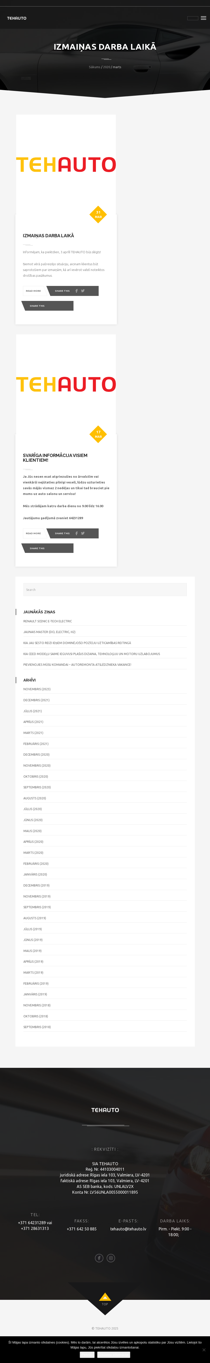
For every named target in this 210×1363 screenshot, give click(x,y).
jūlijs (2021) (32, 733)
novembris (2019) (37, 918)
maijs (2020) (32, 853)
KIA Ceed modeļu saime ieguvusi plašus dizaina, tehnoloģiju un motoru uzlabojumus (91, 676)
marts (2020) (33, 875)
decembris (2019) (36, 907)
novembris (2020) (37, 787)
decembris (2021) (36, 722)
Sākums (94, 67)
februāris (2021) (36, 766)
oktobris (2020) (35, 798)
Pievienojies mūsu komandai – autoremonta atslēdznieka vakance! (77, 686)
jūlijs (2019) (32, 951)
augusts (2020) (34, 820)
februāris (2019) (36, 1005)
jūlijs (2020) (32, 831)
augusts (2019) (34, 940)
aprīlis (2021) (33, 744)
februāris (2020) (36, 886)
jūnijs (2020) (33, 842)
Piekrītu (87, 1355)
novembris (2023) (37, 711)
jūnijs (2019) (33, 962)
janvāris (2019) (35, 1016)
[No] (203, 1349)
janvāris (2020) (35, 896)
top (105, 1326)
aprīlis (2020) (33, 864)
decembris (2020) (36, 776)
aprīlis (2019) (33, 984)
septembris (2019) (37, 929)
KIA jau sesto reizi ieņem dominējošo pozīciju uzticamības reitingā (77, 665)
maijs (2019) (32, 973)
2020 (106, 67)
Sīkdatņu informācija (114, 1355)
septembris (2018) (37, 1049)
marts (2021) (33, 755)
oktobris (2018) (35, 1038)
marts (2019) (33, 994)
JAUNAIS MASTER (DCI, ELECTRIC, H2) (49, 654)
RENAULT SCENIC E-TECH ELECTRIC (47, 643)
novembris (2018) (37, 1027)
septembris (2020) (37, 809)
